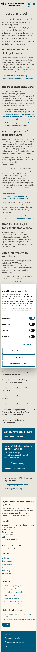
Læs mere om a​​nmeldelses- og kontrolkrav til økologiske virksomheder (18, 77)
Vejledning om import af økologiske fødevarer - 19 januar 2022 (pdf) (16, 124)
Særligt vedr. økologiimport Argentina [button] (16, 404)
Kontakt (6, 625)
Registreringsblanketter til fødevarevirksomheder (13, 603)
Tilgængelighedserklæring (14, 642)
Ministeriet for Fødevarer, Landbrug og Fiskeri (17, 615)
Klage (7, 646)
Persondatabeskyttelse (13, 638)
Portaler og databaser (12, 589)
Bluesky (7, 571)
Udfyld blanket (18, 463)
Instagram (8, 564)
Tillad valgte (18, 357)
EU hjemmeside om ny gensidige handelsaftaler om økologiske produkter (18, 217)
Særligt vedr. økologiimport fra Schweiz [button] (13, 397)
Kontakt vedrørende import (15, 468)
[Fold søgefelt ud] (29, 4)
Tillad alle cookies (18, 351)
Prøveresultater (9, 595)
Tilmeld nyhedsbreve (11, 598)
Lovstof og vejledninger (12, 586)
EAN (3, 537)
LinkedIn (7, 558)
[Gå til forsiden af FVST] (12, 4)
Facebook (8, 561)
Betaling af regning (9, 539)
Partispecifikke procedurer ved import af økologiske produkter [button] (16, 373)
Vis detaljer (27, 344)
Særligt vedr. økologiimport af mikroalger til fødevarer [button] (13, 421)
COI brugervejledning (13, 489)
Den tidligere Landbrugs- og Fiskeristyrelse (19, 620)
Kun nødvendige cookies (18, 364)
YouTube (7, 574)
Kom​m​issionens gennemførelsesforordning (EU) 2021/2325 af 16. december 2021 (15, 196)
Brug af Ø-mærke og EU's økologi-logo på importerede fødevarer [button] (15, 381)
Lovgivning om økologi (14, 436)
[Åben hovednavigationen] (35, 4)
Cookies (8, 634)
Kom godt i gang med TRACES (16, 485)
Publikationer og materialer (13, 592)
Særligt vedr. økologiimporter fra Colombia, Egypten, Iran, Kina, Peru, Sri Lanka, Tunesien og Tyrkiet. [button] (15, 412)
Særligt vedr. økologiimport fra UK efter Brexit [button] (14, 389)
